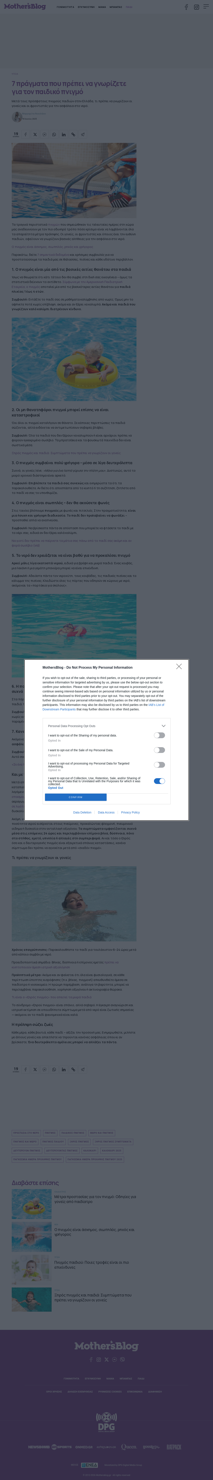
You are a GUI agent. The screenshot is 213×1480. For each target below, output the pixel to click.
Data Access (106, 812)
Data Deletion (82, 812)
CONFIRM (76, 797)
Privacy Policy (130, 812)
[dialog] (107, 740)
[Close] (180, 668)
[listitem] (106, 726)
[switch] (159, 735)
